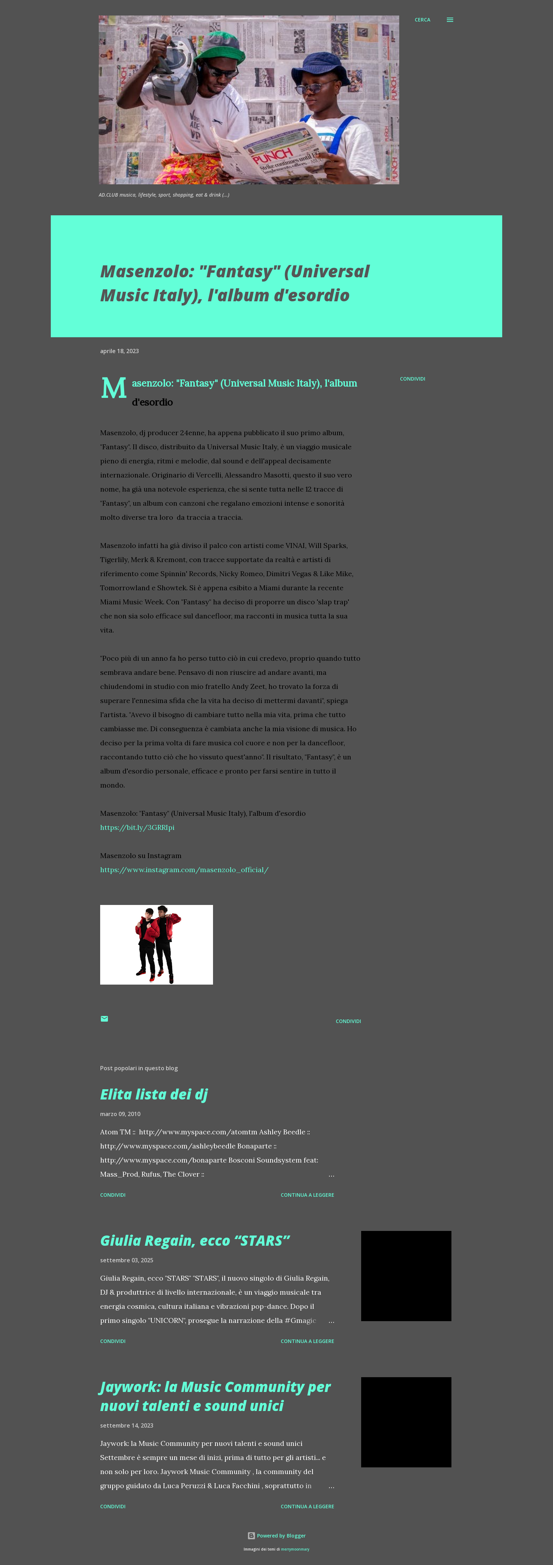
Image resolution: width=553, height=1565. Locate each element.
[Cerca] (422, 20)
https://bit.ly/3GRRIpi (137, 827)
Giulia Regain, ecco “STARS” (194, 1240)
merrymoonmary (295, 1549)
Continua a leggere (307, 1194)
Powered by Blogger (276, 1535)
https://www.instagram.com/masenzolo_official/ (184, 869)
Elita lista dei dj (154, 1094)
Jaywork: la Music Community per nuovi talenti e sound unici (215, 1396)
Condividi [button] (412, 378)
